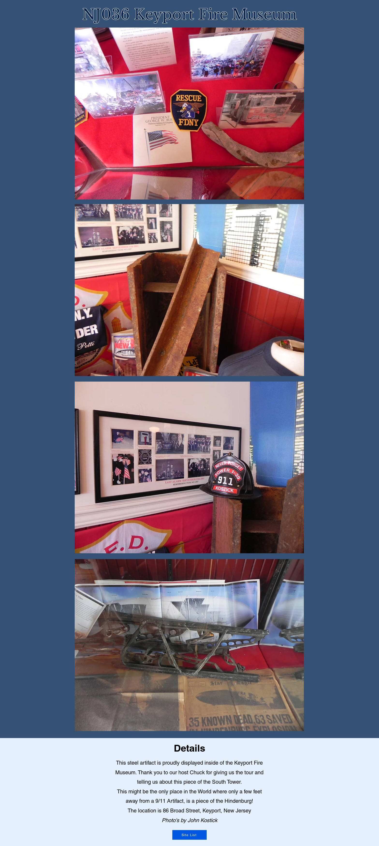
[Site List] (189, 835)
